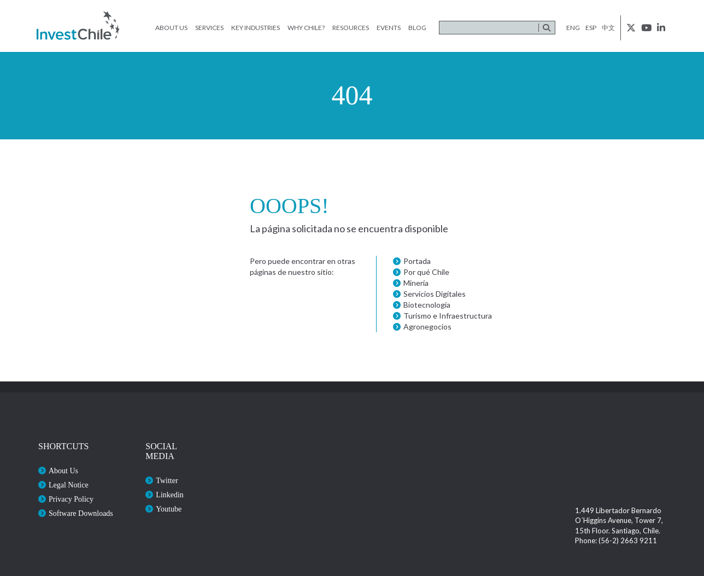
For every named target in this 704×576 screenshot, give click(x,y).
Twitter (167, 481)
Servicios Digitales (434, 293)
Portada (417, 261)
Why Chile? (306, 27)
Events (389, 27)
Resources (350, 27)
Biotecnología (426, 304)
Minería (416, 282)
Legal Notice (69, 485)
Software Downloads (81, 513)
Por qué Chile (426, 272)
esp (590, 27)
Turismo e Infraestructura (447, 315)
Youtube (168, 509)
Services (209, 27)
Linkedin (170, 495)
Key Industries (255, 27)
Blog (417, 27)
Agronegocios (427, 326)
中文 (608, 27)
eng (573, 27)
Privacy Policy (71, 499)
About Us (171, 27)
